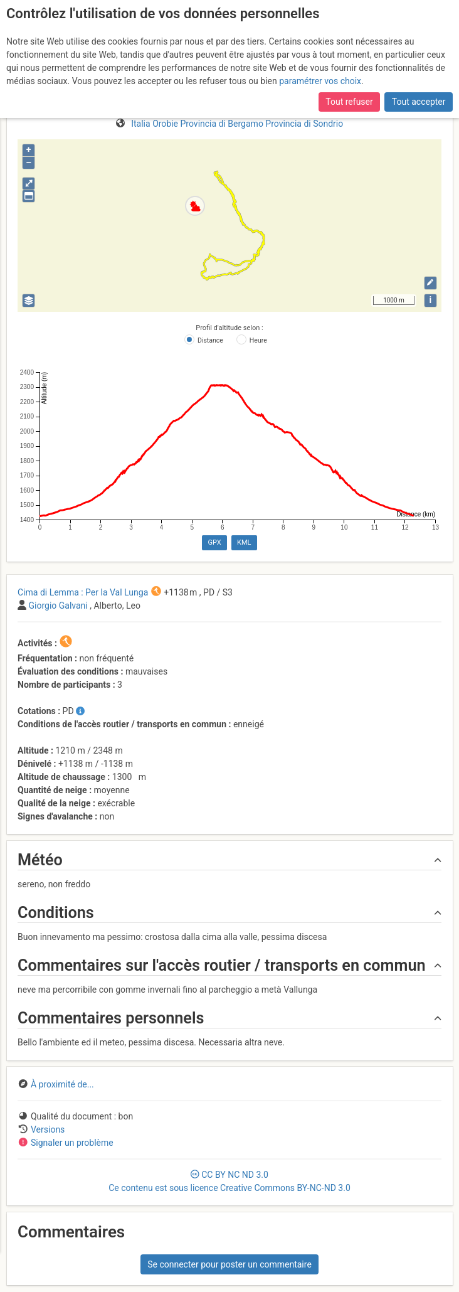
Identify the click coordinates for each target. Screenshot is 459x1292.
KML (244, 542)
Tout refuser (348, 102)
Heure (258, 340)
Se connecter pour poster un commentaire (229, 1264)
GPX (214, 542)
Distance (210, 340)
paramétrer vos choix (320, 81)
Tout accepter (419, 102)
